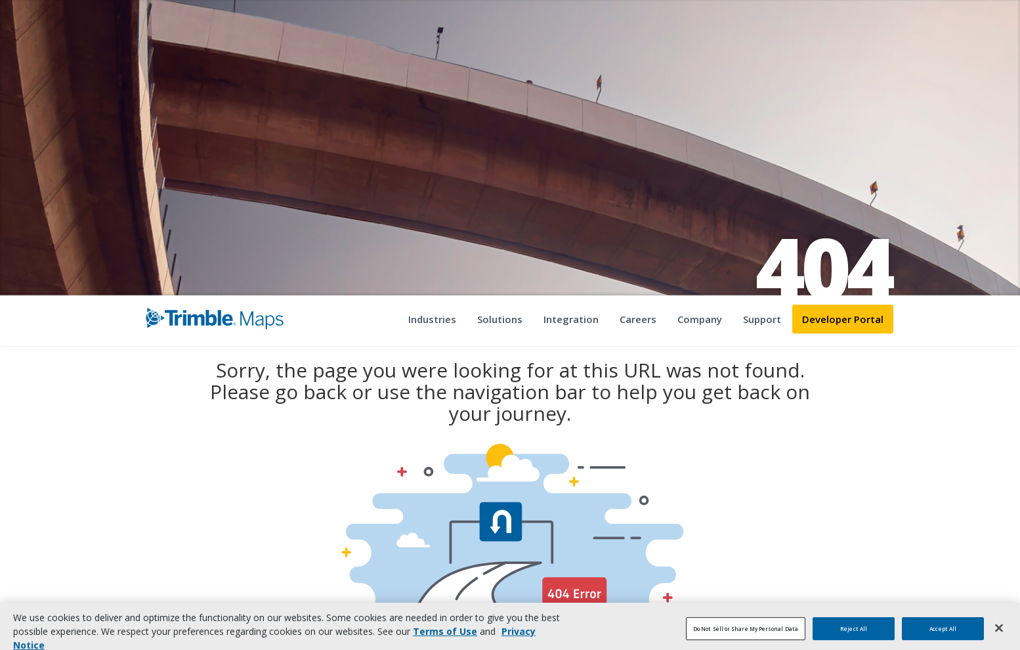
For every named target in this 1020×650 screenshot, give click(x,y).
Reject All (853, 633)
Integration (571, 319)
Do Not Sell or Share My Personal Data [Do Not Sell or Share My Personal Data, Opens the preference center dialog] (745, 633)
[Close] (999, 632)
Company (699, 319)
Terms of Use (445, 636)
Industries (432, 319)
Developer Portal (842, 319)
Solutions (499, 319)
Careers (638, 319)
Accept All (942, 633)
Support (762, 319)
